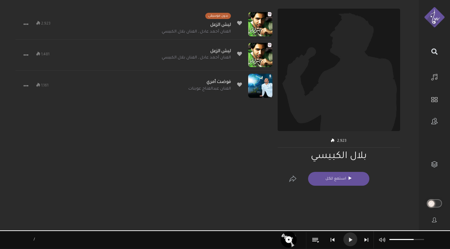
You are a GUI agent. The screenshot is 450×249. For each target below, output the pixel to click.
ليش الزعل (220, 25)
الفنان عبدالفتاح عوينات (209, 89)
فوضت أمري (218, 82)
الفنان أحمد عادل (215, 32)
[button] (26, 24)
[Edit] (293, 179)
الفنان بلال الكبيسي (179, 32)
